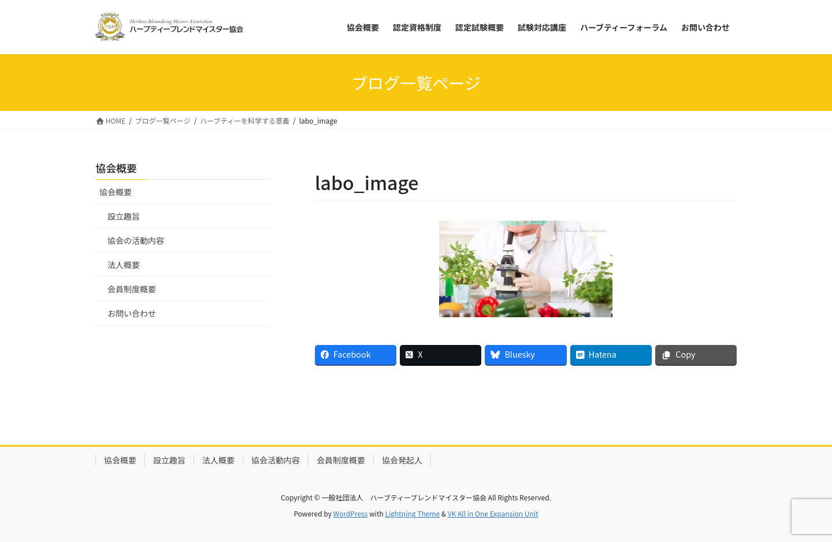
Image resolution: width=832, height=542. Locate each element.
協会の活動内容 (135, 240)
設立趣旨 (123, 216)
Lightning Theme (412, 513)
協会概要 (115, 192)
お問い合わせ (131, 313)
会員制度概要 (131, 289)
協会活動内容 (275, 460)
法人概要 (123, 264)
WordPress (350, 513)
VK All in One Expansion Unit (493, 513)
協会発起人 (402, 460)
